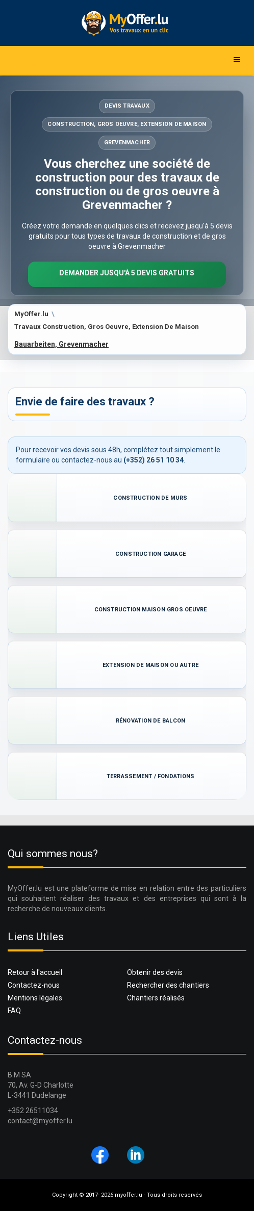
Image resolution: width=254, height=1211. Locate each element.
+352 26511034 (33, 1110)
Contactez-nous (34, 985)
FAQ (14, 1011)
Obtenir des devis (155, 972)
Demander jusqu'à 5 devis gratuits (126, 273)
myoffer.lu (128, 1195)
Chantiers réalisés (156, 998)
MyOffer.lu (31, 314)
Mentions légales (35, 998)
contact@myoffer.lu (40, 1121)
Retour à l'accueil (35, 972)
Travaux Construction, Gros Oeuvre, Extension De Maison (106, 326)
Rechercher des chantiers (168, 985)
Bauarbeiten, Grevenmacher (61, 344)
